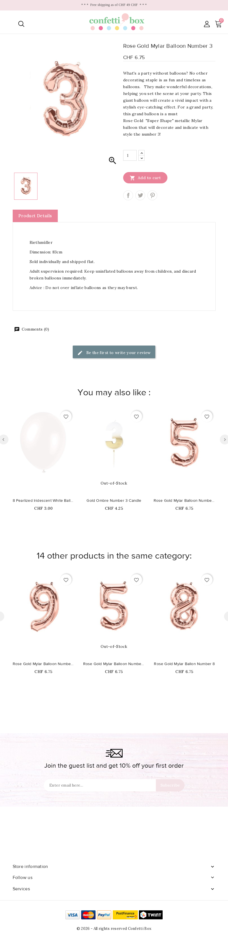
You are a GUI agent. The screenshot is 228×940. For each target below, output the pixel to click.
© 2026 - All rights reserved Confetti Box (114, 928)
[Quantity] (130, 155)
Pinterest (152, 195)
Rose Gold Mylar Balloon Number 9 (44, 664)
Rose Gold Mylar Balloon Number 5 (185, 500)
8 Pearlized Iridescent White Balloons (44, 500)
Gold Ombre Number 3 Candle (114, 500)
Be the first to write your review (114, 353)
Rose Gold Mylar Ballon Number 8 (184, 664)
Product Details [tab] (35, 215)
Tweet (140, 195)
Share (128, 195)
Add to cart (145, 178)
